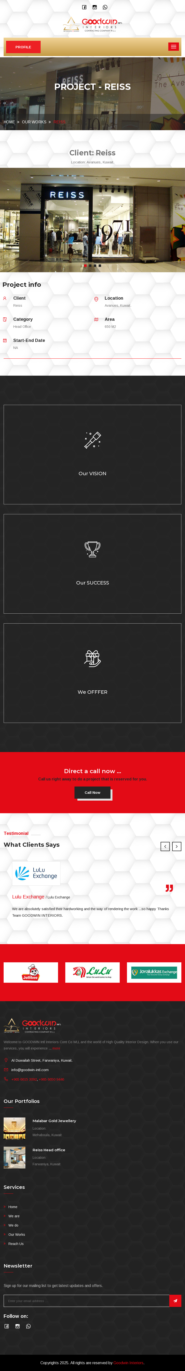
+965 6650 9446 (51, 1079)
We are (14, 1216)
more (56, 1048)
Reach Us (16, 1244)
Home (9, 122)
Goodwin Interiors (128, 1363)
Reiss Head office (49, 1150)
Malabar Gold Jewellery (54, 1120)
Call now (92, 792)
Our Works (34, 122)
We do (13, 1225)
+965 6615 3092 (24, 1079)
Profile (23, 47)
